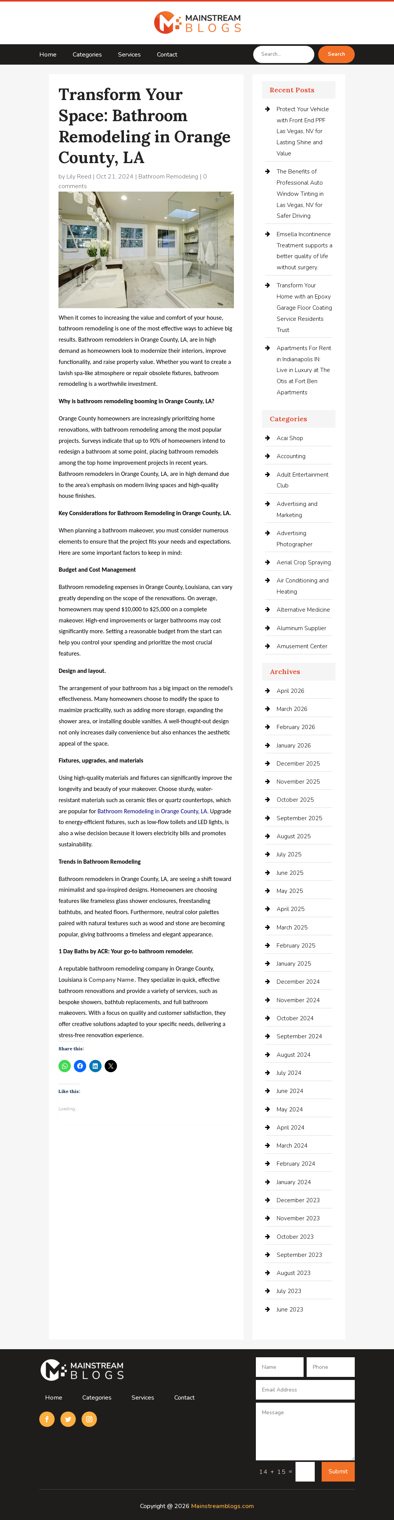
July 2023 (289, 1291)
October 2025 (295, 800)
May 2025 (290, 891)
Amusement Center (302, 646)
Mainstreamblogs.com (222, 1506)
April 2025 (290, 909)
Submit (338, 1471)
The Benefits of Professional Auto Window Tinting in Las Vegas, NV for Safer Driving (300, 194)
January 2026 (294, 745)
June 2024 (290, 1091)
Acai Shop (290, 438)
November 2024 (298, 1000)
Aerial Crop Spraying (304, 562)
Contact (167, 55)
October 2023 (295, 1237)
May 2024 (290, 1109)
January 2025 (294, 964)
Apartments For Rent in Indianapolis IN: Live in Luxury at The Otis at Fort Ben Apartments (304, 370)
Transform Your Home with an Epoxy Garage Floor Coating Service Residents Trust (304, 308)
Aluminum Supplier (301, 628)
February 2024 (296, 1164)
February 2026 (296, 727)
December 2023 (298, 1200)
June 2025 (290, 873)
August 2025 (294, 836)
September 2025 (299, 818)
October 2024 (295, 1018)
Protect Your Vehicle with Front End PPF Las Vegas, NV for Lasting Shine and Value (303, 131)
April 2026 (290, 691)
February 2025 (296, 945)
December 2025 (298, 764)
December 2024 (298, 982)
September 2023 (299, 1255)
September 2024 (299, 1036)
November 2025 (298, 782)
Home (48, 55)
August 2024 (294, 1055)
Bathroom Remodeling (168, 176)
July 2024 (289, 1073)
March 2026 (292, 709)
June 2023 (290, 1309)
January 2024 (294, 1182)
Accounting (291, 456)
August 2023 (294, 1273)
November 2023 (298, 1218)
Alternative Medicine (303, 610)
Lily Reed (79, 176)
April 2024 (290, 1127)
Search (336, 54)
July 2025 (289, 854)
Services (129, 55)
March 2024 (292, 1146)
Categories (87, 55)
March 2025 (292, 927)
